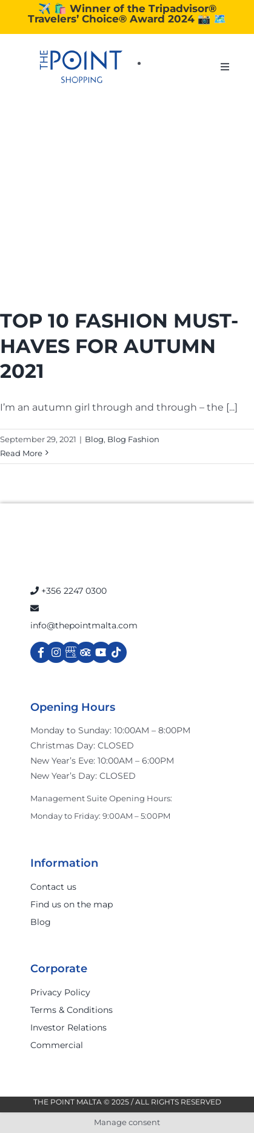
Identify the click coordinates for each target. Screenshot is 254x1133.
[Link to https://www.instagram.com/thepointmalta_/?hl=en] (56, 652)
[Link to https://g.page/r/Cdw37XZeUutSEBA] (71, 652)
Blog (94, 439)
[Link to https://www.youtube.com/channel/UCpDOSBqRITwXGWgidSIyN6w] (101, 652)
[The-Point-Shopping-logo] (81, 66)
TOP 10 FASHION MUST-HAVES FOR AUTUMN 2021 (119, 346)
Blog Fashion (133, 439)
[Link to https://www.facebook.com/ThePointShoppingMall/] (41, 652)
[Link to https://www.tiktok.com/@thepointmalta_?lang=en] (116, 652)
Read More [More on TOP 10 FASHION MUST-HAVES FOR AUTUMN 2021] (21, 453)
